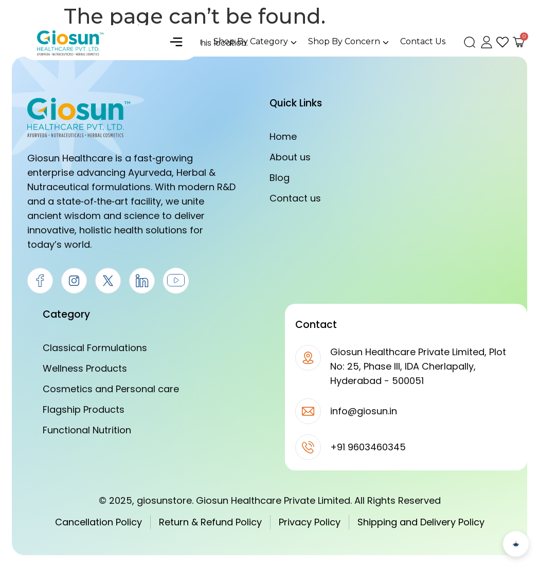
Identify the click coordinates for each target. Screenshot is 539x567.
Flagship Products (83, 409)
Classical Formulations (95, 347)
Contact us (295, 198)
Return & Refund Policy (210, 522)
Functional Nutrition (87, 430)
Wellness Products (85, 368)
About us (290, 157)
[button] (176, 42)
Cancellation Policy (98, 522)
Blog (280, 177)
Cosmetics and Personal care (111, 388)
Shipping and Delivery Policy (420, 522)
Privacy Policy (309, 522)
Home (283, 136)
